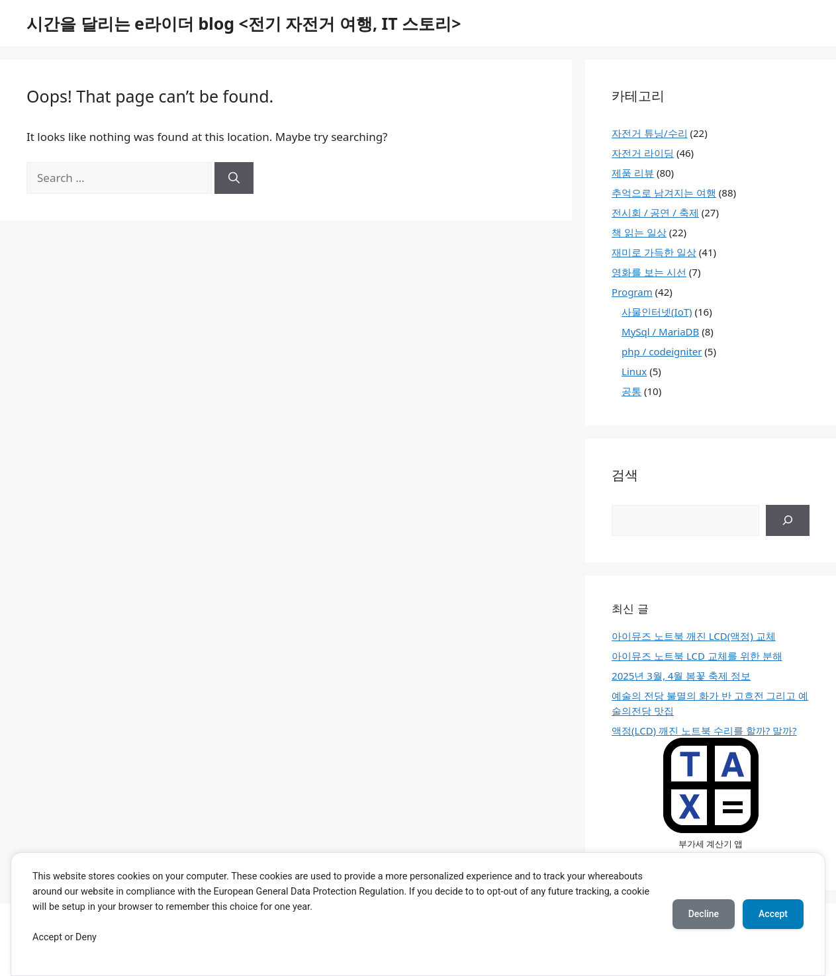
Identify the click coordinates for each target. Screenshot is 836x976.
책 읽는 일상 (639, 232)
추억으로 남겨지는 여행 (664, 192)
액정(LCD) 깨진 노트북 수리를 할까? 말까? (704, 730)
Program (632, 291)
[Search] (234, 178)
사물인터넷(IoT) (657, 311)
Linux (634, 371)
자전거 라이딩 (643, 152)
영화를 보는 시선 (649, 272)
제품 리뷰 (633, 172)
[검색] (788, 521)
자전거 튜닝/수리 (649, 133)
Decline (703, 914)
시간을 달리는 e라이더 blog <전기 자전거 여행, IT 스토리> (243, 23)
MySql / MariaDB (660, 331)
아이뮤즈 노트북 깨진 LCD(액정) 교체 (694, 636)
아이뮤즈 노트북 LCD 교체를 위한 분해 (697, 655)
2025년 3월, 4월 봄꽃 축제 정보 (681, 675)
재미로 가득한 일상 (654, 252)
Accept (773, 914)
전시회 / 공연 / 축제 (655, 212)
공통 (631, 391)
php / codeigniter (662, 351)
